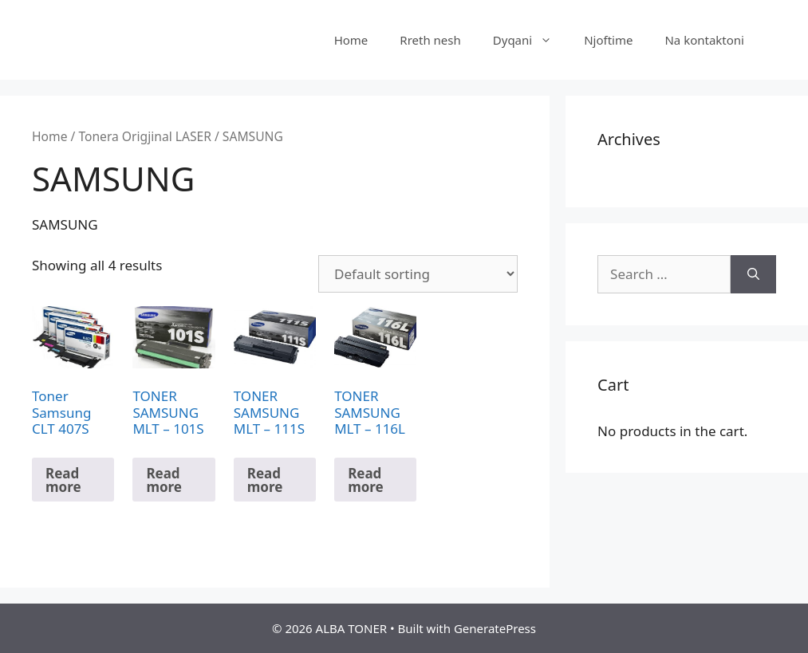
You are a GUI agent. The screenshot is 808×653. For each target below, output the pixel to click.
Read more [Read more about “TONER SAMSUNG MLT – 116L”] (366, 480)
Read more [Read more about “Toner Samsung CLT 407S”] (63, 480)
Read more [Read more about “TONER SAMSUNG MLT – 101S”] (164, 480)
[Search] (753, 274)
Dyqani (530, 40)
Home (351, 40)
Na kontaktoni (704, 40)
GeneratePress (495, 628)
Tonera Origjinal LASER (144, 136)
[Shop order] (418, 274)
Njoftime (608, 40)
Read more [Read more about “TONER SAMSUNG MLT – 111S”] (265, 480)
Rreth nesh (430, 40)
